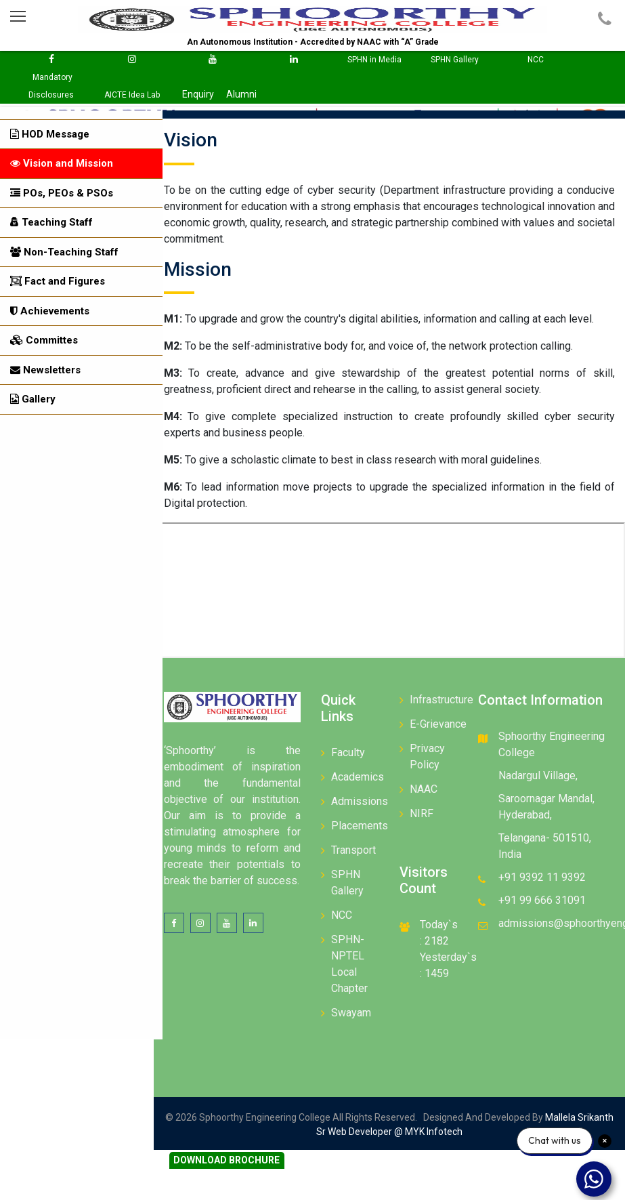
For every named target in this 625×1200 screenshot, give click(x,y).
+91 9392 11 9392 (544, 878)
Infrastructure (445, 701)
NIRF (425, 814)
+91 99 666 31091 (544, 901)
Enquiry (198, 94)
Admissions (365, 802)
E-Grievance (442, 725)
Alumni (241, 94)
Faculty (354, 753)
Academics (363, 778)
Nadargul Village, (540, 776)
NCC (347, 916)
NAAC (427, 790)
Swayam (357, 1014)
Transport (359, 851)
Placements (365, 827)
